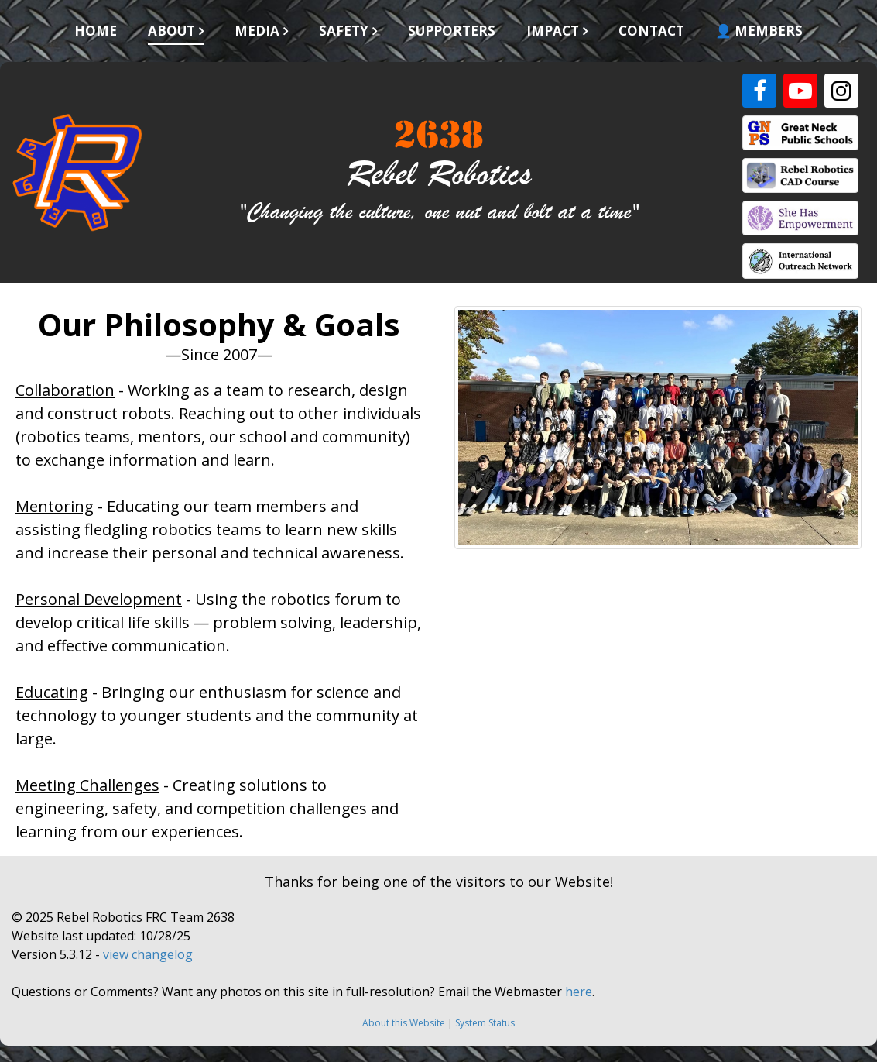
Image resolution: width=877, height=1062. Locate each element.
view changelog (148, 954)
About (171, 31)
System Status (485, 1022)
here (578, 991)
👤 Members (759, 31)
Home (95, 31)
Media (257, 31)
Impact (552, 31)
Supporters (451, 31)
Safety (343, 31)
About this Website (403, 1022)
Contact (651, 31)
